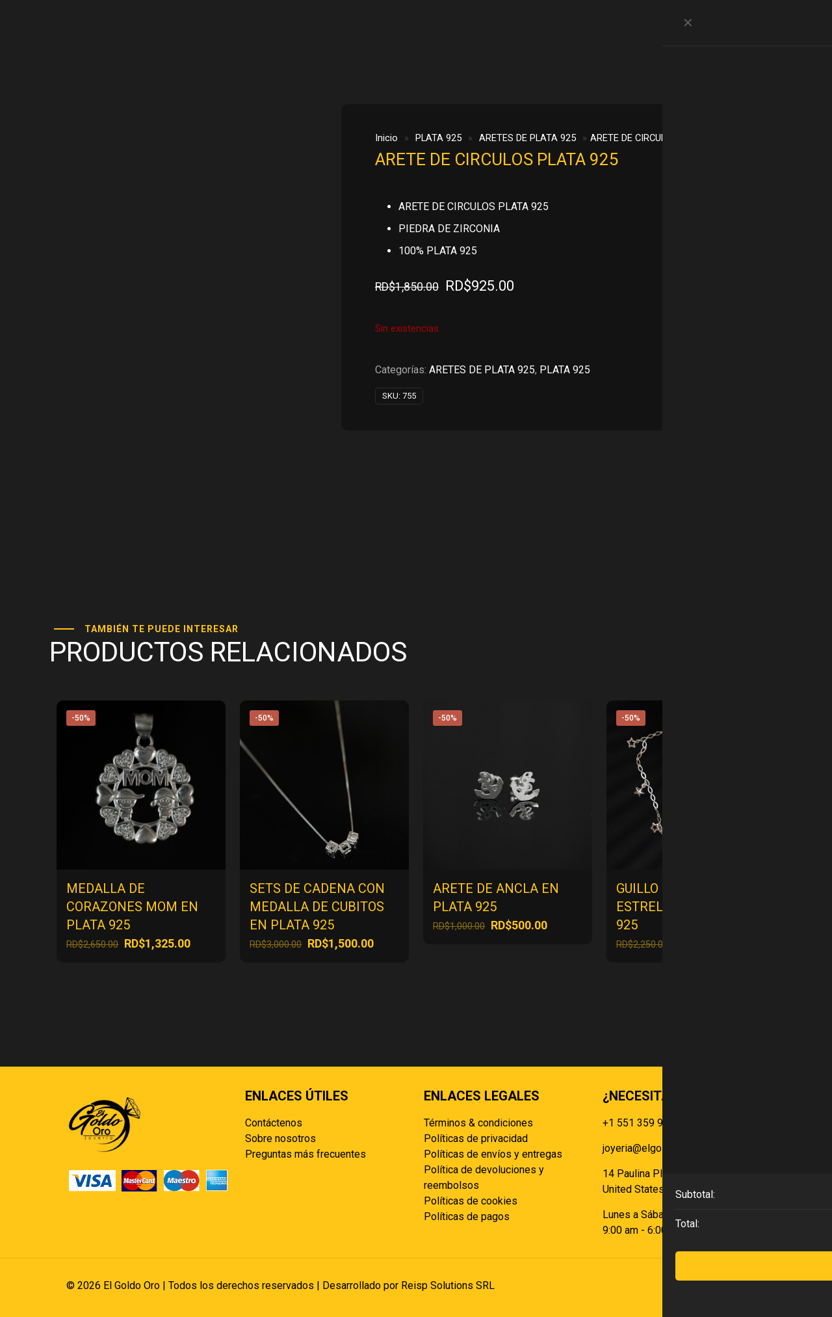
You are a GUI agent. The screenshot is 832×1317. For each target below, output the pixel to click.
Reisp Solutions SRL (448, 1285)
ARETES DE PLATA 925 (527, 138)
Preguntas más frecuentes (305, 1154)
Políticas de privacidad (476, 1138)
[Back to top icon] (752, 1285)
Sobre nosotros (280, 1138)
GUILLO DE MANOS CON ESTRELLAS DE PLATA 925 (686, 907)
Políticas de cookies (470, 1201)
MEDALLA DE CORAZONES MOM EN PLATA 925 (132, 907)
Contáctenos (273, 1123)
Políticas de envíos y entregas (493, 1154)
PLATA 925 (438, 138)
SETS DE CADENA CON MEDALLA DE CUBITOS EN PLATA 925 (317, 907)
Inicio (386, 138)
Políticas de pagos (467, 1216)
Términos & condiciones (478, 1123)
